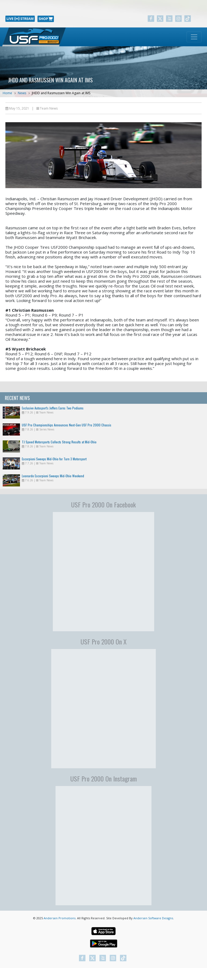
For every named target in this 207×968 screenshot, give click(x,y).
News (22, 93)
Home (7, 93)
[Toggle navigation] (194, 36)
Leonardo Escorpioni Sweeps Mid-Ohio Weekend (53, 476)
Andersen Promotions (59, 918)
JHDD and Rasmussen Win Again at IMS (61, 93)
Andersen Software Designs (153, 918)
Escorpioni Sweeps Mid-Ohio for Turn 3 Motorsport (54, 459)
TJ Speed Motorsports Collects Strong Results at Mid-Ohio (59, 442)
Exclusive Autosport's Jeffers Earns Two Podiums (53, 408)
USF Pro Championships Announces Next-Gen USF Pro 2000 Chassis (66, 425)
